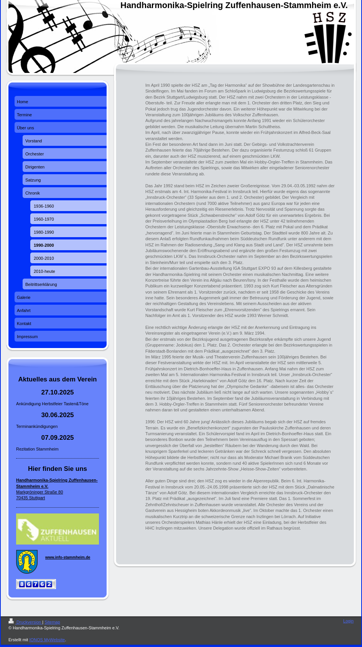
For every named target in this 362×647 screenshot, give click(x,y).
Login (348, 621)
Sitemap (52, 622)
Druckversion (25, 622)
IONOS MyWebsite (47, 639)
